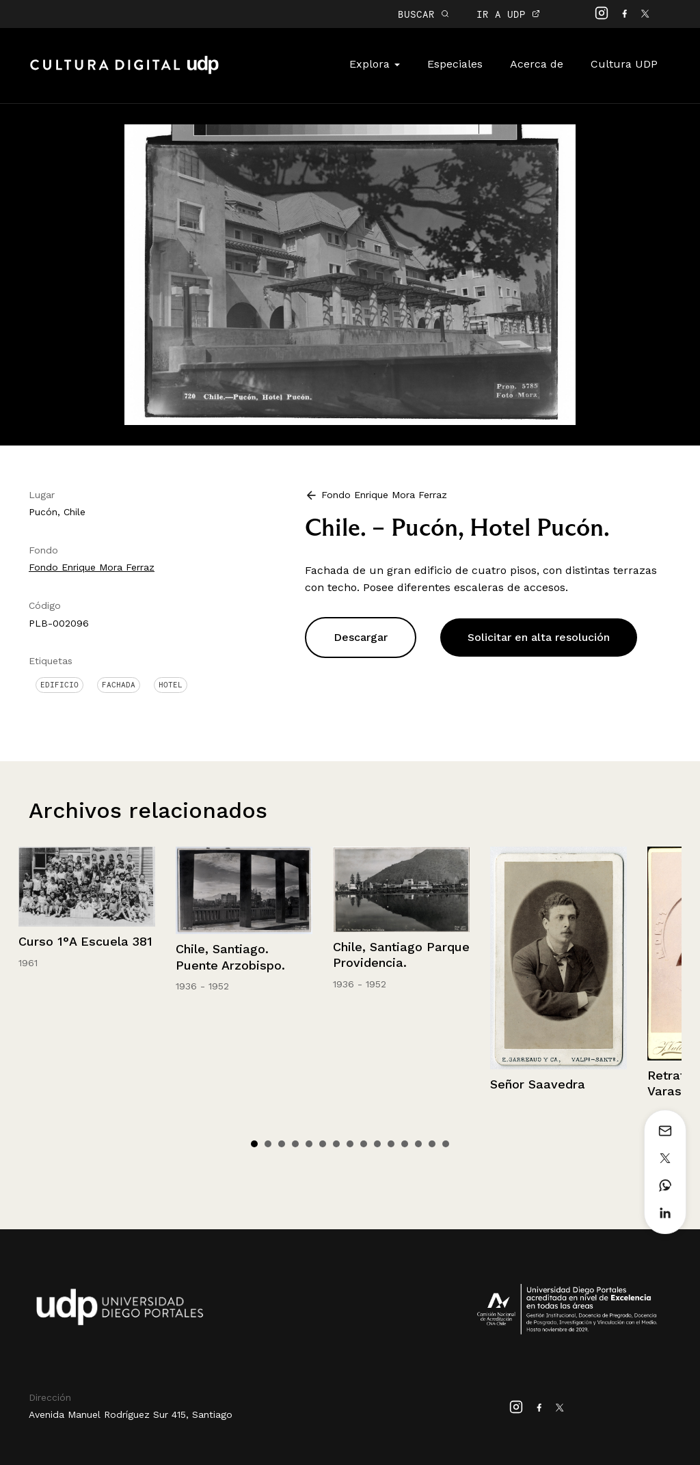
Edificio (59, 684)
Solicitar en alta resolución (539, 637)
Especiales (455, 63)
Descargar (361, 637)
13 (418, 1143)
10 (377, 1143)
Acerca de (536, 63)
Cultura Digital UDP (124, 72)
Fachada (118, 684)
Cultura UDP (624, 63)
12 (404, 1143)
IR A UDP (508, 14)
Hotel (171, 684)
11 (391, 1143)
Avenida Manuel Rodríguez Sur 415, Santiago (130, 1414)
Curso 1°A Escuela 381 (85, 941)
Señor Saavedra (537, 1084)
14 (432, 1143)
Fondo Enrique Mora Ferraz (91, 567)
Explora (374, 63)
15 (445, 1143)
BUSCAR (423, 14)
